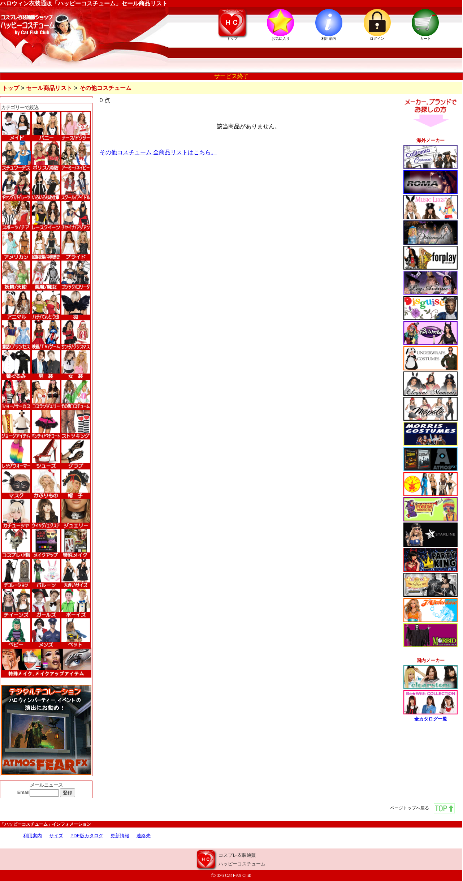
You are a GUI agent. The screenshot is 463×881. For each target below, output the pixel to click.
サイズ (56, 835)
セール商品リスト (49, 88)
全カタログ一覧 (430, 719)
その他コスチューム (105, 88)
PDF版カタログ (86, 835)
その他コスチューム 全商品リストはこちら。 (158, 152)
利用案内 (32, 835)
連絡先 (144, 835)
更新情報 (120, 835)
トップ (10, 88)
